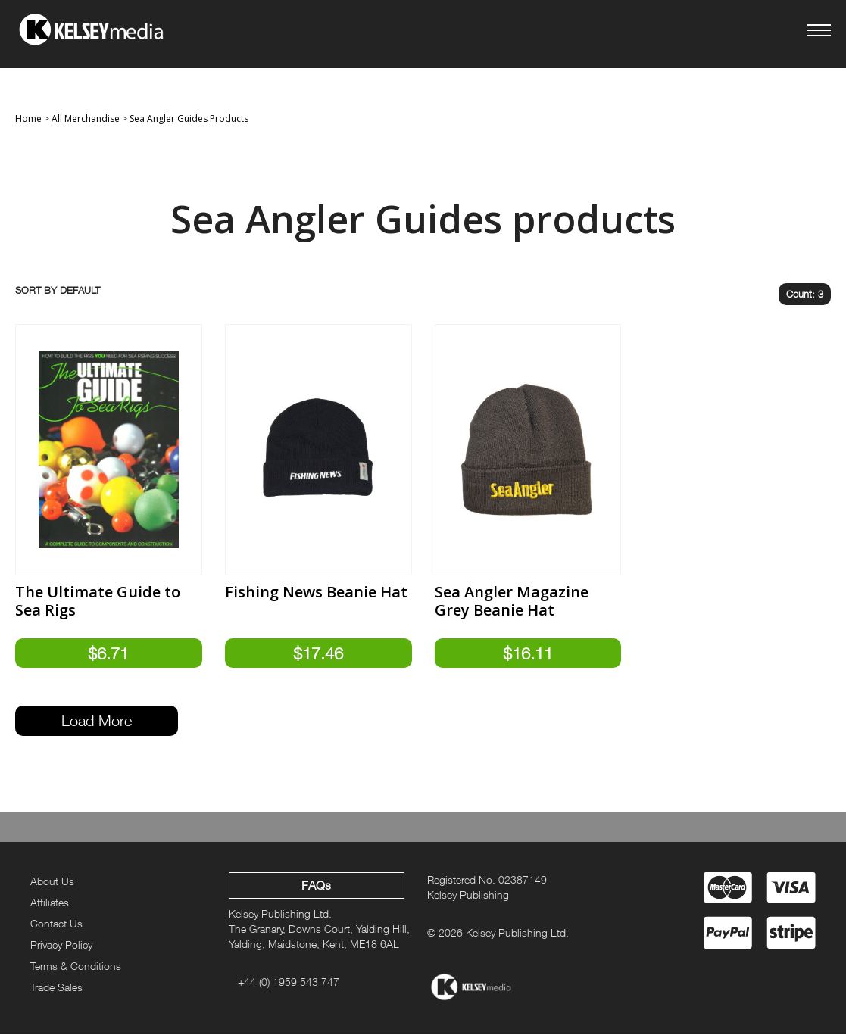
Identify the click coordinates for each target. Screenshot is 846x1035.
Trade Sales (56, 986)
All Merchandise (86, 118)
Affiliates (49, 902)
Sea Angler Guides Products (189, 118)
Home (28, 118)
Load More (96, 721)
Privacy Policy (61, 945)
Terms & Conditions (75, 965)
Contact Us (56, 924)
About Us (52, 881)
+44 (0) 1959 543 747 (288, 982)
